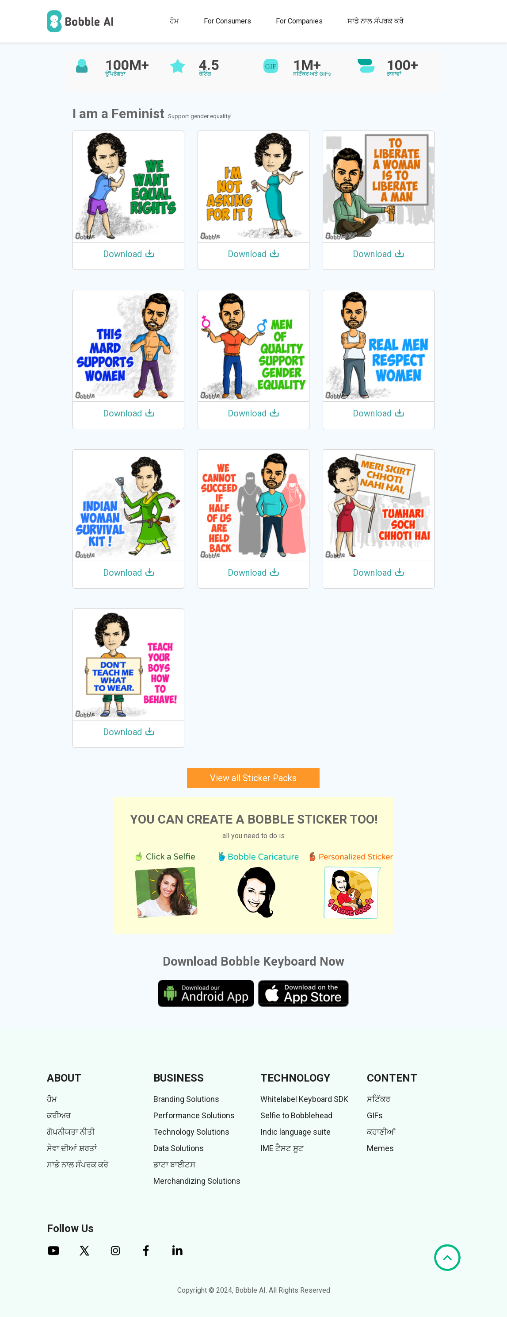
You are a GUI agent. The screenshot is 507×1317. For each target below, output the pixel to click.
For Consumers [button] (227, 21)
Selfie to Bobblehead (296, 1115)
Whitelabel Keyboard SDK (304, 1099)
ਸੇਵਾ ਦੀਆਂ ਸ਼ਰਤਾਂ (72, 1148)
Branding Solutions (186, 1099)
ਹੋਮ (174, 21)
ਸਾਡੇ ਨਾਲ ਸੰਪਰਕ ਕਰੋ (375, 21)
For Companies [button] (299, 21)
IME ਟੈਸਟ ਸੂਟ (282, 1148)
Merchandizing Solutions (196, 1181)
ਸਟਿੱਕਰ (378, 1099)
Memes (380, 1148)
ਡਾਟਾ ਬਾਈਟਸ (174, 1164)
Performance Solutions (194, 1115)
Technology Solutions (191, 1131)
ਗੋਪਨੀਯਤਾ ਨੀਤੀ (71, 1131)
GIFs (375, 1115)
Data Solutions (178, 1148)
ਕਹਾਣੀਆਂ (381, 1131)
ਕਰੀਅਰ (59, 1115)
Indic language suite (295, 1131)
